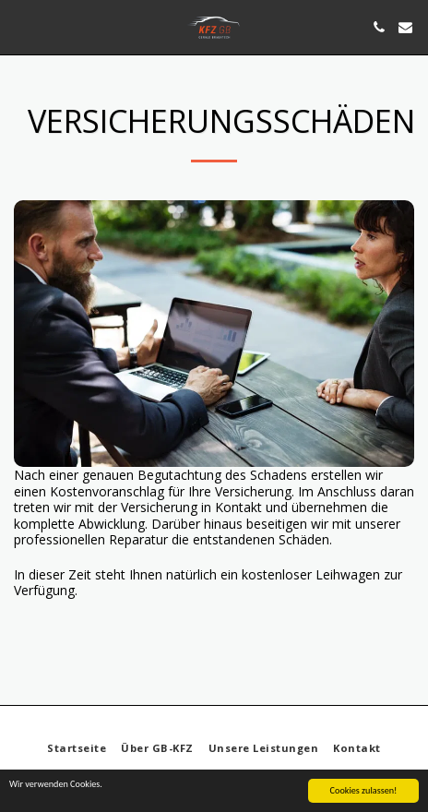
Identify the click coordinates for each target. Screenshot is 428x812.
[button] (20, 26)
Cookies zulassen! (364, 791)
